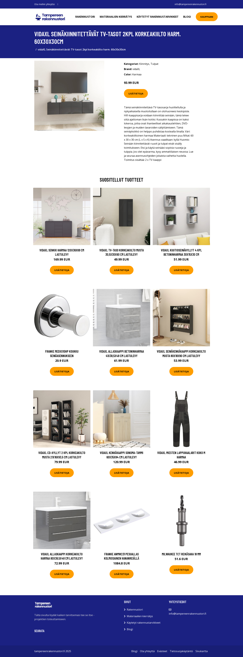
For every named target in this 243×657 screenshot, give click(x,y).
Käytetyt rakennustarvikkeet (158, 16)
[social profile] (57, 4)
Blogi (187, 16)
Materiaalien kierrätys (116, 16)
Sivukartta (202, 651)
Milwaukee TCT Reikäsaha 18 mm (181, 554)
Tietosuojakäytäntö (181, 651)
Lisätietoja (135, 93)
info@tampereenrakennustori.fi (190, 4)
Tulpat (154, 64)
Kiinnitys (144, 64)
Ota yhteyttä (147, 651)
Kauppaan (206, 16)
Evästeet (162, 651)
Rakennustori (85, 16)
